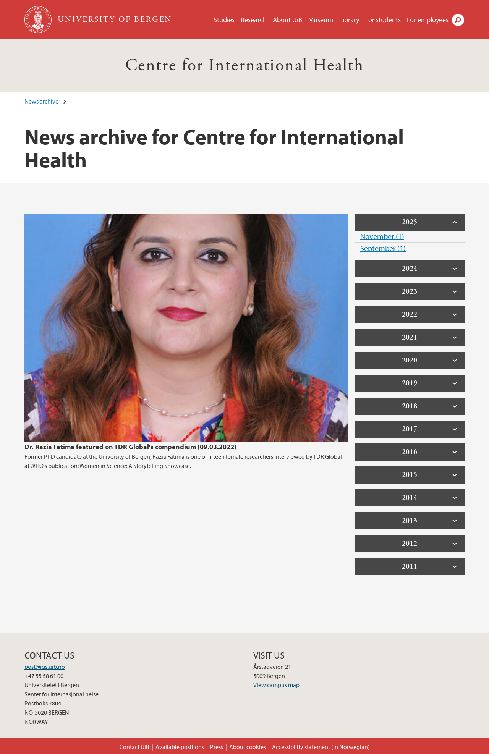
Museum (320, 19)
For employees (428, 19)
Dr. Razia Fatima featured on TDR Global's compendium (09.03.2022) (130, 446)
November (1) (382, 236)
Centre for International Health (244, 65)
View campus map (276, 685)
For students (383, 19)
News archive (41, 101)
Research (254, 19)
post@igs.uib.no (44, 666)
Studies (224, 19)
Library (349, 19)
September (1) (383, 248)
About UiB (287, 19)
